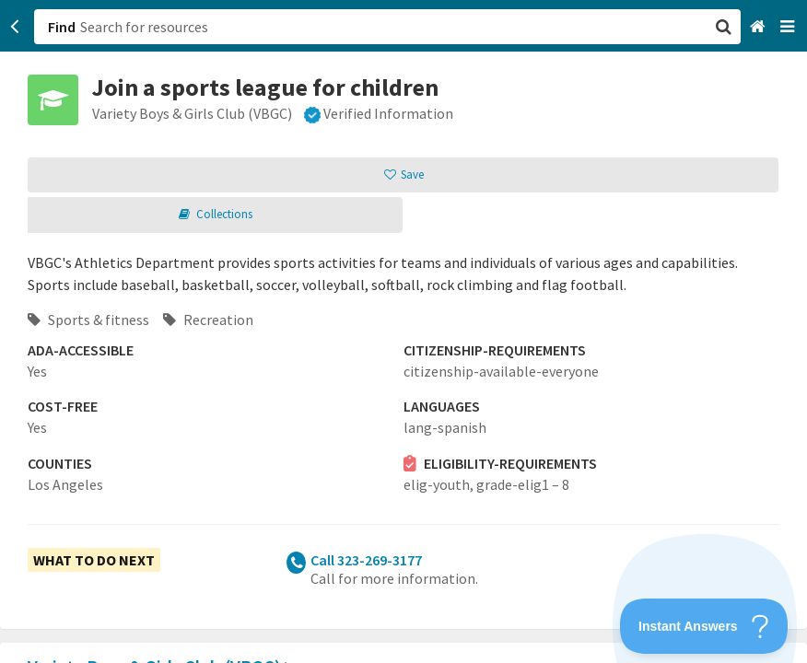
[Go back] (15, 27)
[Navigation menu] (789, 27)
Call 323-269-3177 (366, 560)
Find (62, 26)
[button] (403, 331)
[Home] (759, 27)
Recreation (208, 319)
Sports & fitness (88, 319)
